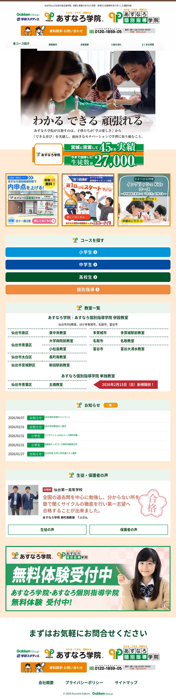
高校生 (85, 277)
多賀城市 (119, 332)
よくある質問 (153, 43)
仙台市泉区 (38, 332)
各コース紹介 (21, 43)
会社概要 (46, 683)
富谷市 (119, 349)
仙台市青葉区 (37, 384)
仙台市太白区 (38, 357)
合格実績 (87, 43)
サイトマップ (126, 683)
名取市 (113, 341)
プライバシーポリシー (84, 683)
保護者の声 (128, 529)
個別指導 (86, 289)
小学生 (85, 252)
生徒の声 (47, 529)
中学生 (85, 264)
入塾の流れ (120, 43)
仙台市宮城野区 (40, 365)
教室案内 (54, 43)
